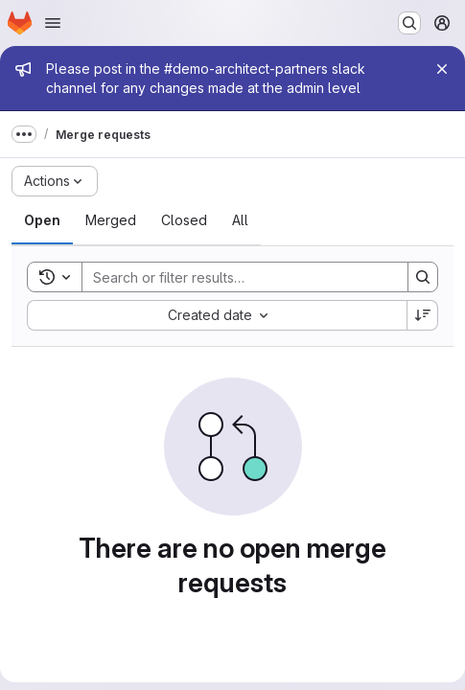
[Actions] (55, 181)
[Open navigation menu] (52, 23)
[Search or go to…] (409, 23)
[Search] (235, 276)
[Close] (441, 69)
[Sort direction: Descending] (422, 315)
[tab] (42, 220)
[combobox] (217, 315)
